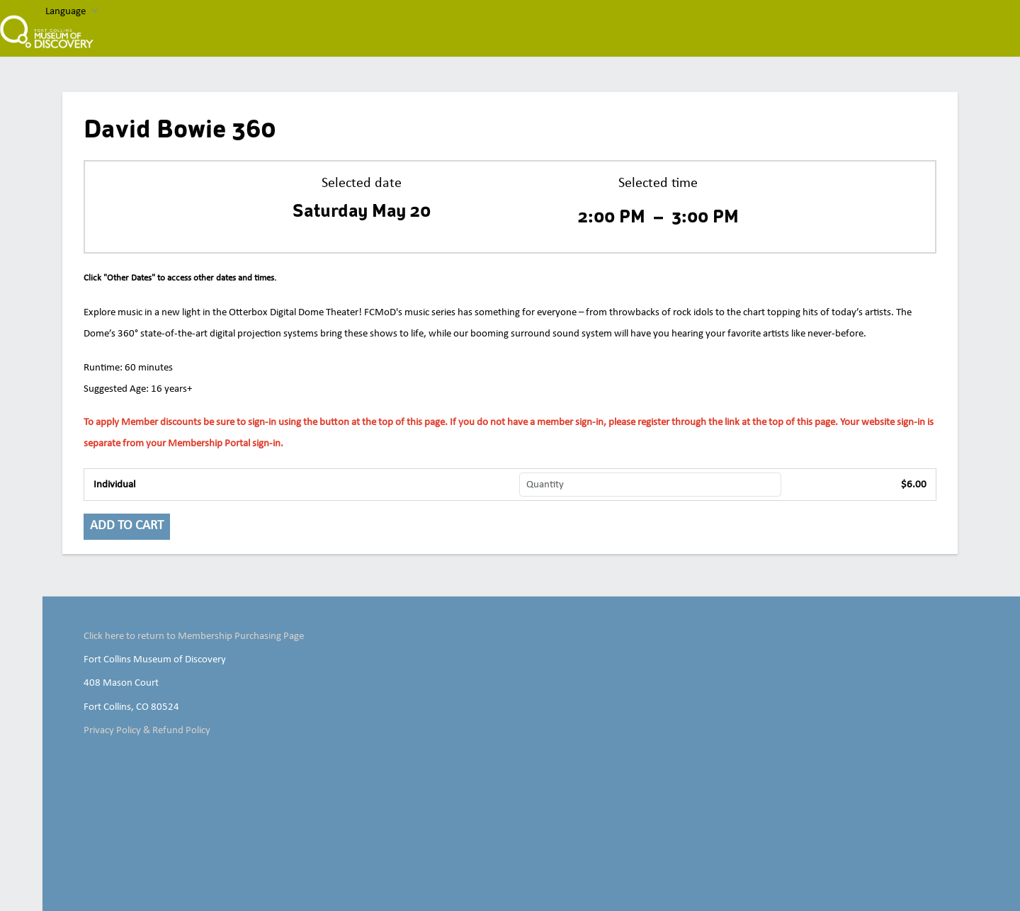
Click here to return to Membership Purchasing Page (194, 636)
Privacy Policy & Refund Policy (147, 730)
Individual (114, 484)
